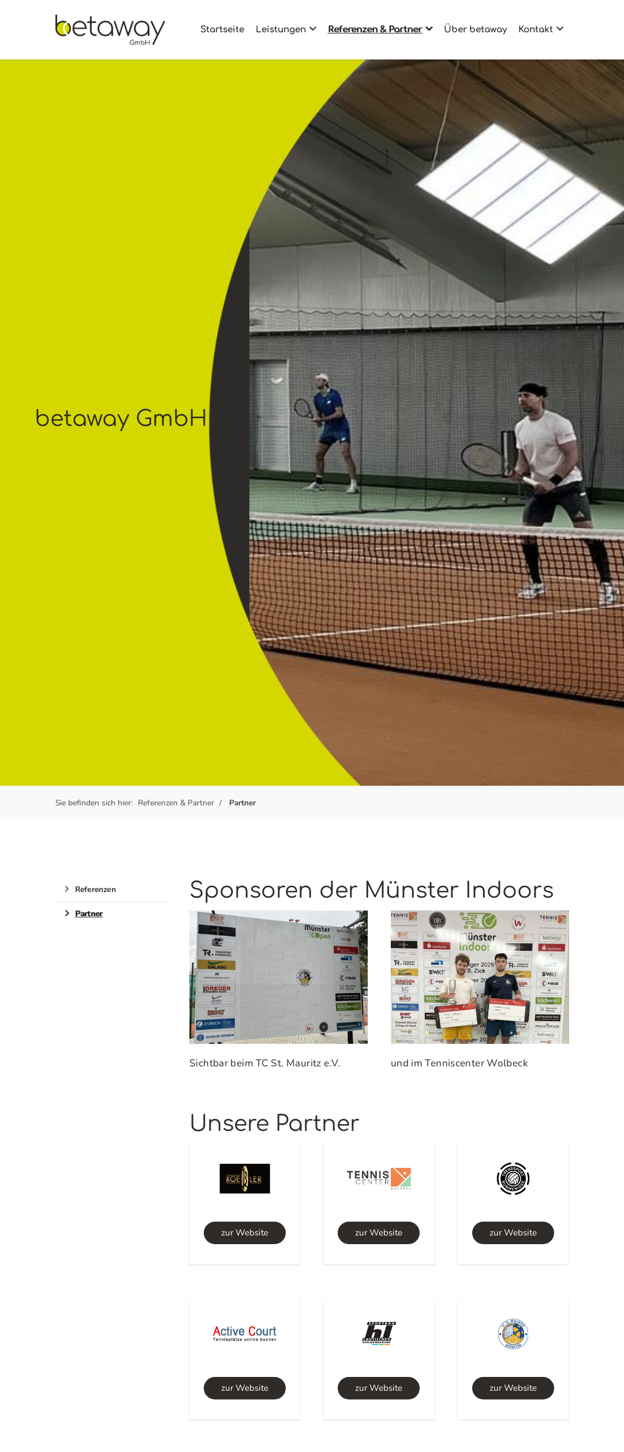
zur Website (244, 1232)
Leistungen (281, 30)
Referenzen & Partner (375, 30)
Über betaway (475, 30)
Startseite (222, 30)
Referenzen (95, 889)
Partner (242, 802)
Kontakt (535, 30)
